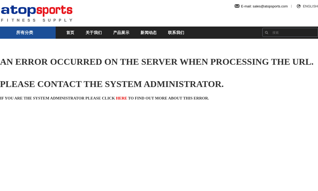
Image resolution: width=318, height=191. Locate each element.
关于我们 (94, 32)
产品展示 (121, 32)
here (121, 98)
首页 (70, 32)
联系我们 (176, 32)
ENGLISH (306, 6)
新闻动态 (148, 32)
